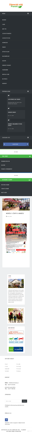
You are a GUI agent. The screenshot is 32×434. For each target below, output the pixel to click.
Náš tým (4, 29)
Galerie (4, 60)
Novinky (4, 20)
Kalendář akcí (5, 56)
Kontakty (4, 83)
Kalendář (7, 368)
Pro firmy (16, 151)
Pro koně (16, 175)
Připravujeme (15, 91)
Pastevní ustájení (5, 184)
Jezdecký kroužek (6, 33)
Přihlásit (24, 401)
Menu (15, 14)
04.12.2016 (9, 216)
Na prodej (4, 79)
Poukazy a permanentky (6, 169)
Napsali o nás (5, 74)
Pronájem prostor (5, 161)
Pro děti (18, 364)
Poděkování (5, 70)
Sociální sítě (15, 138)
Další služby (4, 192)
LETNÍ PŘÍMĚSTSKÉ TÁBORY (14, 99)
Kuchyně (3, 165)
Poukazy (18, 371)
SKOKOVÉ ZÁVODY (12, 112)
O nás (3, 24)
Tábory (4, 47)
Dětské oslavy (5, 51)
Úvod (6, 364)
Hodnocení (5, 42)
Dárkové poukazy (6, 65)
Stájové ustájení (5, 188)
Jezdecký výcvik (6, 38)
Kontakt (7, 371)
